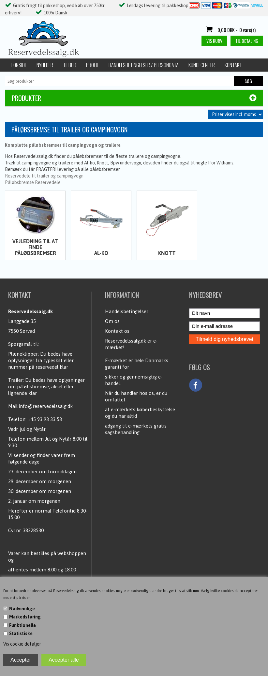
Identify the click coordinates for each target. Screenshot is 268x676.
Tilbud (69, 65)
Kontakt (233, 65)
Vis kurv (214, 40)
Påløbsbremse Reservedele (33, 182)
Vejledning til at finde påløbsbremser (35, 247)
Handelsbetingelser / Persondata (144, 65)
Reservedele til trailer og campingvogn (44, 175)
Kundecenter (201, 65)
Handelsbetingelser (126, 311)
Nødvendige (22, 608)
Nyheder (45, 65)
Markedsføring (25, 616)
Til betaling (246, 40)
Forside (19, 65)
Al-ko (101, 253)
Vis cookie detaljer (22, 644)
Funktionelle (22, 625)
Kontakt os (117, 331)
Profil (92, 65)
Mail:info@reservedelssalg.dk (40, 406)
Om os (112, 321)
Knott (167, 253)
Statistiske (21, 633)
